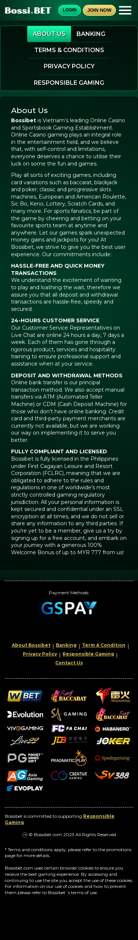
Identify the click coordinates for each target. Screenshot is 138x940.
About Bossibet (31, 645)
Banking (91, 33)
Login (70, 9)
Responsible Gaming (69, 82)
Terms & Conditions (69, 50)
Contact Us (69, 662)
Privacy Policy (69, 66)
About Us (49, 33)
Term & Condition (103, 645)
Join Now (99, 10)
